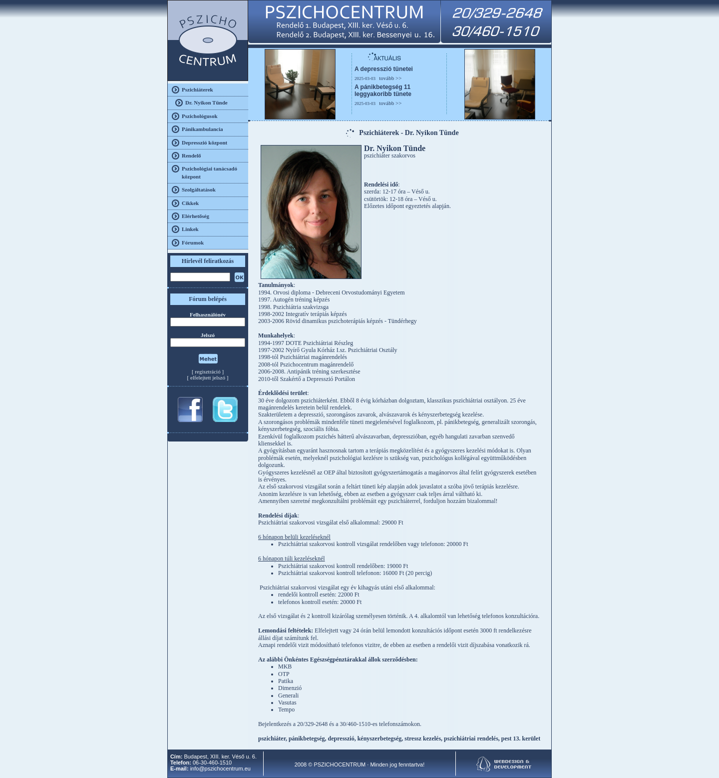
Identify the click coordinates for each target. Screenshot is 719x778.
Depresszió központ (204, 143)
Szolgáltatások (199, 189)
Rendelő (191, 155)
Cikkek (190, 203)
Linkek (190, 229)
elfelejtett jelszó (207, 377)
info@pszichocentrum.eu (220, 769)
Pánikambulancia (202, 129)
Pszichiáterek (197, 89)
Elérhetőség (195, 216)
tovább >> (390, 78)
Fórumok (193, 243)
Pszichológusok (200, 116)
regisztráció (207, 371)
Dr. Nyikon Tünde (206, 103)
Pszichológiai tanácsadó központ (209, 172)
